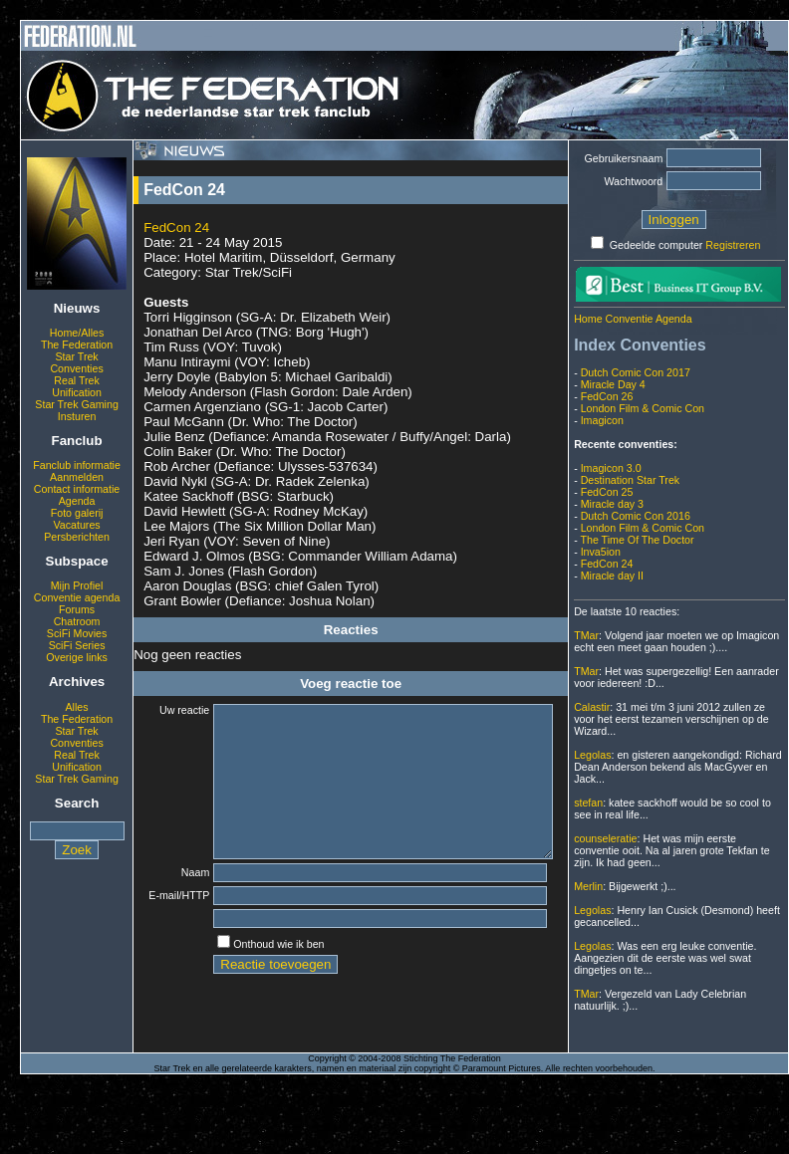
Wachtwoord (633, 181)
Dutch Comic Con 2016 (635, 516)
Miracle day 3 (612, 504)
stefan (588, 802)
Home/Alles (77, 333)
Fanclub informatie (77, 465)
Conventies (76, 368)
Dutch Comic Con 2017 (635, 372)
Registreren (732, 245)
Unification (77, 392)
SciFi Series (77, 645)
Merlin (588, 886)
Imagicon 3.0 (611, 468)
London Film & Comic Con (642, 408)
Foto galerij (77, 513)
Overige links (77, 657)
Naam (182, 902)
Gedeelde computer (656, 245)
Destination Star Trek (630, 480)
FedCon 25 (607, 492)
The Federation (77, 344)
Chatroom (77, 621)
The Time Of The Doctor (636, 540)
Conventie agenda (77, 597)
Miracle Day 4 (613, 384)
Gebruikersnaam (624, 158)
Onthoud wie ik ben (265, 979)
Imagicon (602, 420)
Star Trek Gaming (77, 404)
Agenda (77, 501)
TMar (586, 635)
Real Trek (77, 380)
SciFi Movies (77, 633)
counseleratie (605, 838)
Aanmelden (77, 477)
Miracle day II (612, 575)
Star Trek (76, 356)
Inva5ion (601, 552)
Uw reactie (171, 710)
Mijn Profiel (77, 585)
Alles (77, 707)
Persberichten (77, 537)
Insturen (77, 416)
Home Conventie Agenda (632, 319)
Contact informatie (77, 489)
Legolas (592, 755)
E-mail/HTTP (171, 928)
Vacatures (76, 525)
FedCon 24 (176, 227)
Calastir (592, 707)
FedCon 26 (607, 396)
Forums (77, 609)
